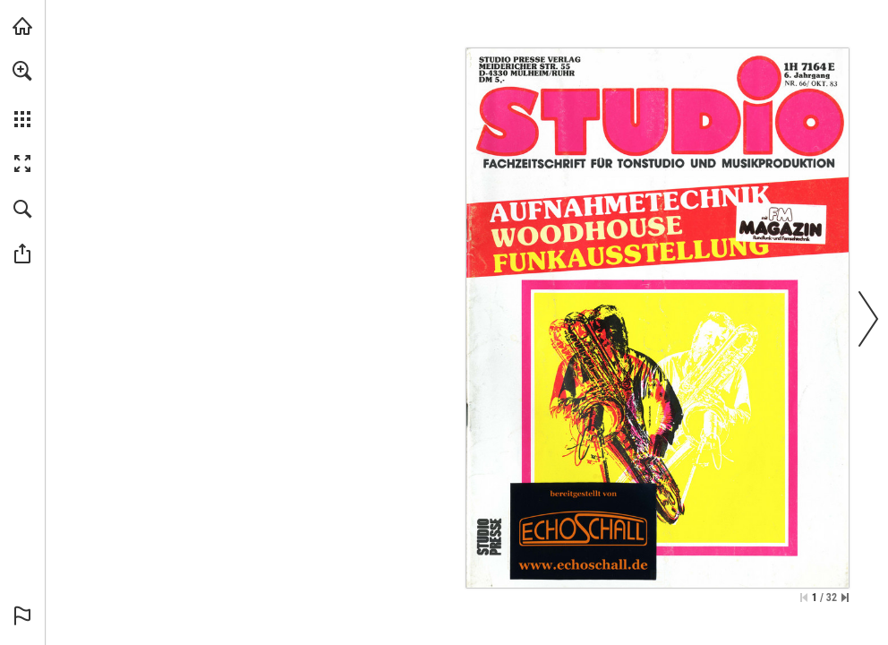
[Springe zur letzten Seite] (845, 597)
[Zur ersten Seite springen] (803, 597)
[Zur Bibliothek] (583, 531)
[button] (22, 70)
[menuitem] (22, 94)
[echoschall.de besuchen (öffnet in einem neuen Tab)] (22, 26)
